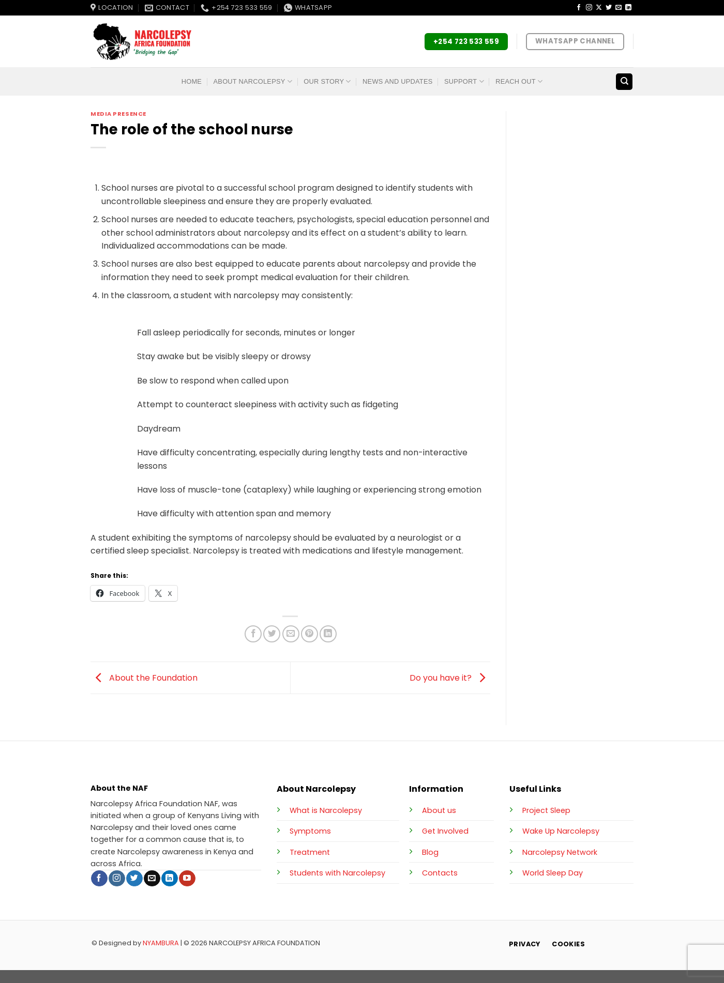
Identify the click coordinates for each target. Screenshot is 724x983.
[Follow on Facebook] (579, 7)
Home (192, 81)
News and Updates (397, 81)
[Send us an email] (618, 7)
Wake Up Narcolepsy (560, 831)
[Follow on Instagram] (589, 7)
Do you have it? (450, 677)
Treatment (310, 852)
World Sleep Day (552, 873)
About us (439, 810)
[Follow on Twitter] (609, 7)
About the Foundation (144, 677)
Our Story (327, 81)
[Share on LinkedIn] (328, 633)
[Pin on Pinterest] (309, 633)
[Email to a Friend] (290, 633)
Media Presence (118, 114)
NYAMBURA (161, 943)
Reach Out (518, 81)
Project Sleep (546, 810)
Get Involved (445, 831)
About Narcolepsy (253, 81)
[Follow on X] (599, 7)
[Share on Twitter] (271, 633)
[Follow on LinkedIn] (628, 7)
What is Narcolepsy (326, 810)
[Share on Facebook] (253, 633)
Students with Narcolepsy (337, 873)
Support (464, 81)
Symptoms (310, 831)
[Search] (624, 81)
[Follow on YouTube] (187, 878)
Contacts (440, 873)
